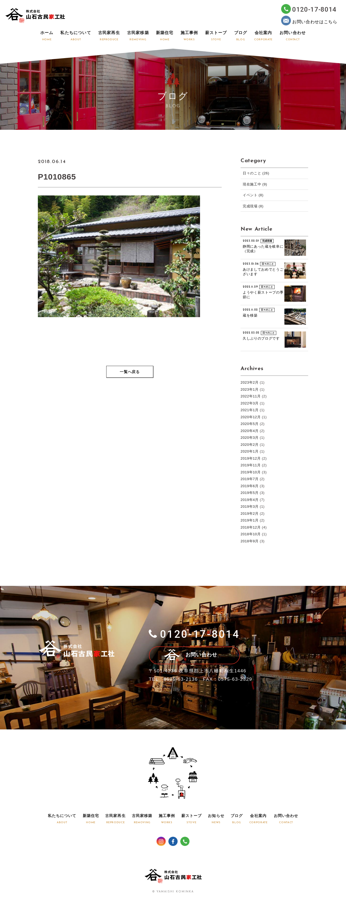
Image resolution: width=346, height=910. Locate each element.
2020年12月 (251, 417)
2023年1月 (250, 389)
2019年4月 (250, 500)
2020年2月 (250, 445)
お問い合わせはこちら (309, 20)
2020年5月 (250, 424)
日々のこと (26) (256, 173)
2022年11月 (251, 396)
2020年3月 (250, 438)
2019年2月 (250, 514)
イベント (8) (253, 195)
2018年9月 (250, 541)
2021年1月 (250, 410)
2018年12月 (251, 527)
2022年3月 (250, 403)
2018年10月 (251, 534)
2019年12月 (251, 458)
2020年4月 (250, 431)
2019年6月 (250, 486)
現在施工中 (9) (255, 184)
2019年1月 (250, 520)
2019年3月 (250, 506)
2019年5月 (250, 493)
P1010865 (57, 176)
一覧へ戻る (130, 372)
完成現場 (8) (253, 206)
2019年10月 (251, 472)
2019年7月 (250, 479)
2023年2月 (250, 382)
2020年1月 (250, 451)
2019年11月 (251, 465)
